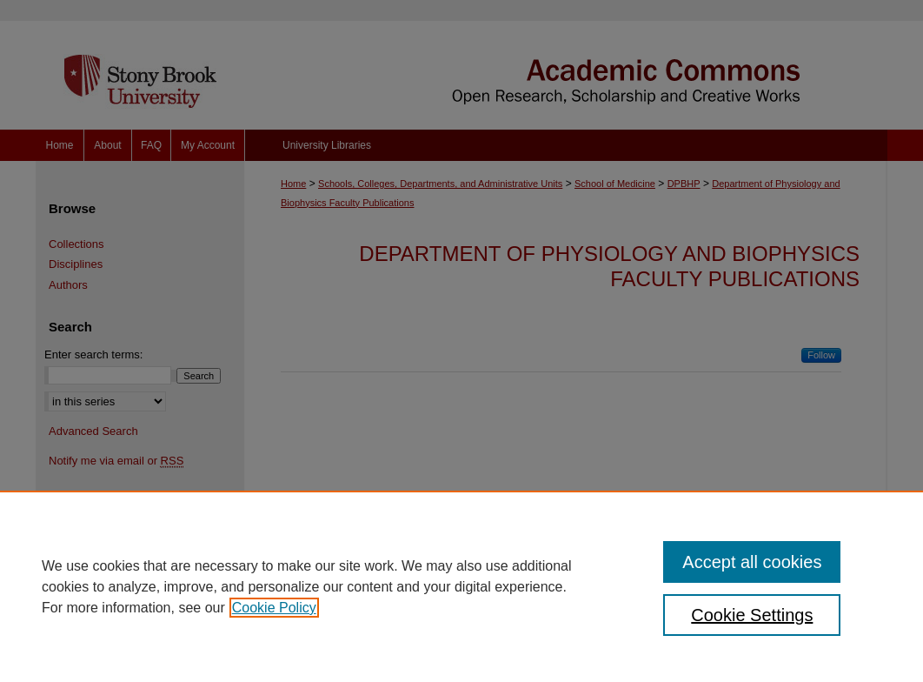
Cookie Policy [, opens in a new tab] (274, 607)
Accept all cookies (751, 562)
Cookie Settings (752, 615)
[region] (461, 586)
